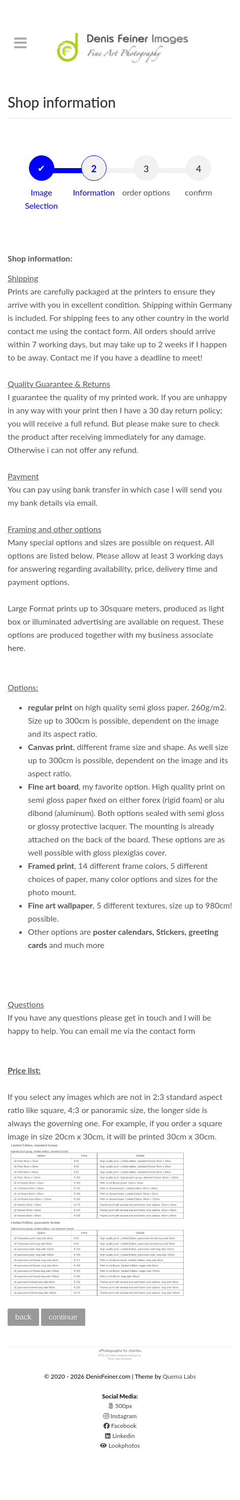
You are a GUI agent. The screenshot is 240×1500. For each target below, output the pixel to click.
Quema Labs (179, 1376)
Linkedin (119, 1436)
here (15, 648)
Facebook (120, 1425)
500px (120, 1406)
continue (63, 1317)
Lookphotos (120, 1445)
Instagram (120, 1416)
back (23, 1317)
